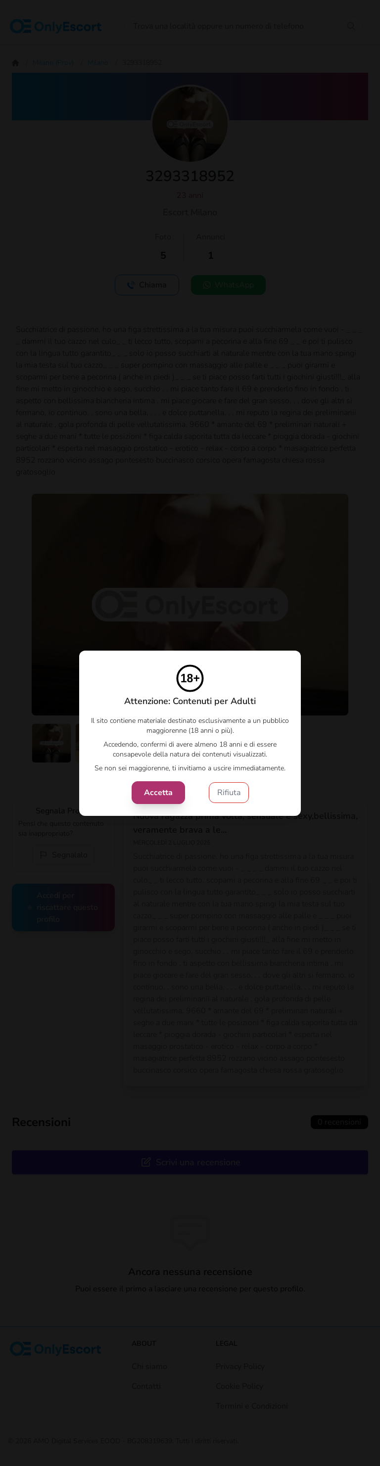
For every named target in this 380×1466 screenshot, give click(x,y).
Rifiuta (228, 792)
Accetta (158, 792)
